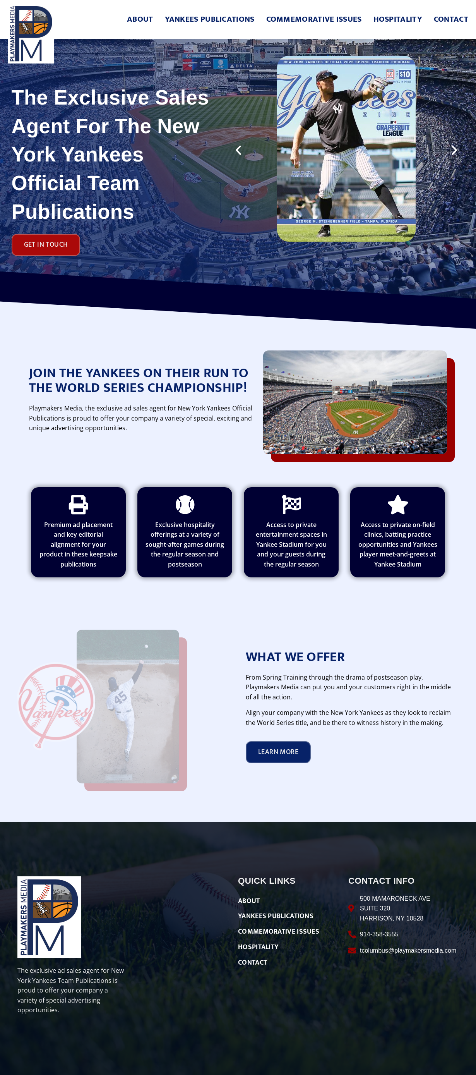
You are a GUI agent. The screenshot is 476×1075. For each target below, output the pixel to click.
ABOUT (140, 19)
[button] (238, 150)
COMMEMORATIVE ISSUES (314, 19)
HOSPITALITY (397, 19)
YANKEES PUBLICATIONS (210, 19)
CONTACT (451, 19)
